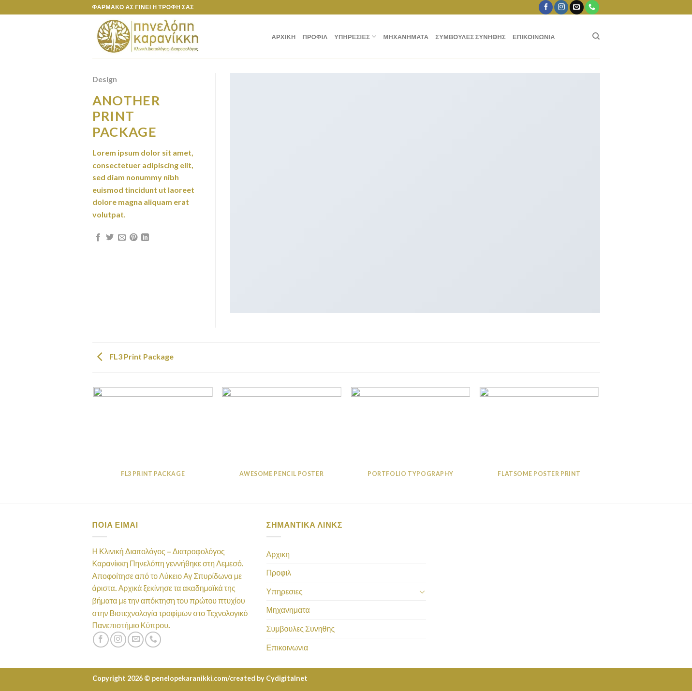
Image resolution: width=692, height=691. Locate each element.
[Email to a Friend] (122, 237)
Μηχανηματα (406, 37)
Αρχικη (284, 37)
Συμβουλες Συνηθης (470, 37)
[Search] (596, 36)
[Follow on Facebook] (546, 7)
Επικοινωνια (534, 37)
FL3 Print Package (135, 356)
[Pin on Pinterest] (133, 237)
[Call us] (592, 7)
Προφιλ (314, 37)
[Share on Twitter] (110, 237)
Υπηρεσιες (355, 36)
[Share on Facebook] (98, 237)
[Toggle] (422, 591)
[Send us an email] (577, 7)
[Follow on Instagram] (561, 7)
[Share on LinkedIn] (145, 237)
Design (104, 79)
